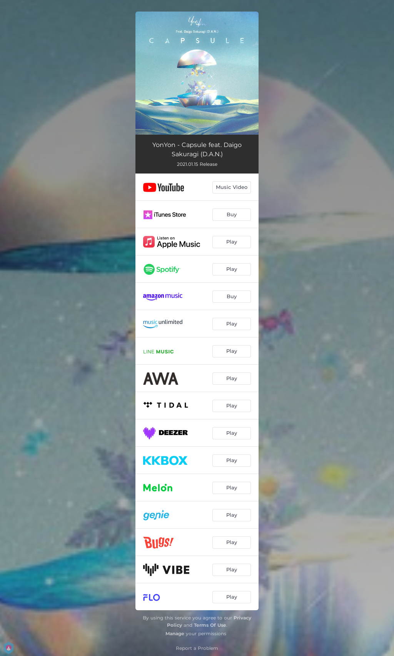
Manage (174, 633)
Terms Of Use (210, 625)
